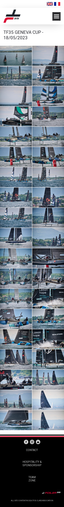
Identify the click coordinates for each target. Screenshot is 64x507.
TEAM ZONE (32, 479)
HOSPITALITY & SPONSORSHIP (32, 463)
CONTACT (32, 450)
